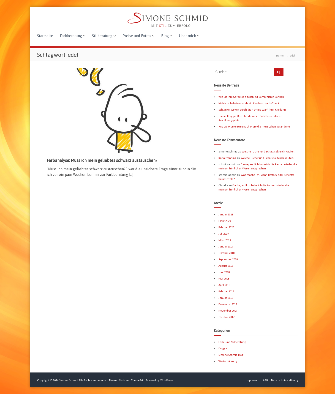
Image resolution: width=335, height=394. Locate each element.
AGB (265, 380)
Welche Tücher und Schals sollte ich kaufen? (268, 151)
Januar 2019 (225, 246)
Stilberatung (102, 36)
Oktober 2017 (226, 317)
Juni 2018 (224, 272)
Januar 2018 (225, 297)
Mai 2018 (223, 278)
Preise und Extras (137, 36)
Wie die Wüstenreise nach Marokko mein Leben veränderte (254, 126)
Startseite (45, 36)
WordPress (166, 380)
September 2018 (228, 259)
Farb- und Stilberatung (232, 342)
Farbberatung (71, 36)
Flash (122, 380)
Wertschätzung (227, 361)
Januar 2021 (225, 214)
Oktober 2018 (226, 253)
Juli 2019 (223, 233)
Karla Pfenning (227, 158)
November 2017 (227, 310)
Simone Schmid (68, 380)
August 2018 (225, 265)
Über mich (187, 36)
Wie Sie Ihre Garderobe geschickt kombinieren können (251, 96)
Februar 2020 (226, 227)
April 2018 (224, 285)
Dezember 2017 (227, 304)
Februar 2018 (226, 291)
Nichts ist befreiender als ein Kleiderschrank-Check (248, 103)
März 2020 (224, 221)
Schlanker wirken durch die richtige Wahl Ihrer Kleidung (252, 109)
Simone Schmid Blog (230, 354)
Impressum (252, 380)
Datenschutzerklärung (284, 380)
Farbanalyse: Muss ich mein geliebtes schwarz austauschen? (102, 160)
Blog (165, 36)
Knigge (222, 348)
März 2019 (224, 240)
